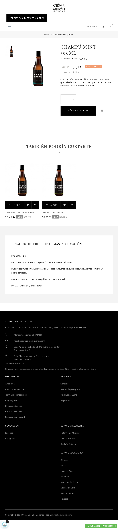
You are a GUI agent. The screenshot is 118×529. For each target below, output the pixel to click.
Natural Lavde (67, 493)
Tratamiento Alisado (70, 433)
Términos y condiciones (16, 395)
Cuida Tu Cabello (68, 444)
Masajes (64, 499)
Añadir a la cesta (78, 111)
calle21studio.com (63, 515)
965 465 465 (25, 350)
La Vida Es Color (68, 438)
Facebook (9, 433)
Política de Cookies (13, 406)
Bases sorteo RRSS (13, 411)
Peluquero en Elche (87, 369)
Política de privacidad (15, 417)
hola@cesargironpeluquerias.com (29, 341)
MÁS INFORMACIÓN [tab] (67, 244)
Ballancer (65, 477)
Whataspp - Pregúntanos (101, 526)
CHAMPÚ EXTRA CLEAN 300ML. (20, 212)
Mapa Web (65, 400)
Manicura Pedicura (69, 482)
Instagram (10, 438)
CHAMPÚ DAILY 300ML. (53, 212)
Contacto (65, 384)
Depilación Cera (68, 488)
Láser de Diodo (67, 471)
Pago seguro (11, 400)
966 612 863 (25, 359)
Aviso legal (10, 384)
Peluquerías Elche (69, 395)
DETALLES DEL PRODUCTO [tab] (30, 244)
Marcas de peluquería (70, 389)
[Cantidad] (68, 99)
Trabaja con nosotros (14, 363)
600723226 (37, 335)
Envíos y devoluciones (15, 389)
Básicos (64, 460)
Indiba (63, 465)
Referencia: (66, 58)
